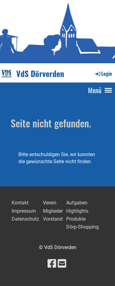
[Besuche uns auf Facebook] (52, 264)
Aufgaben (76, 203)
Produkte (76, 219)
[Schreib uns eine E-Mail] (62, 264)
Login (103, 73)
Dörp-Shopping (83, 227)
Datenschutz (25, 219)
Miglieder (53, 211)
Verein (49, 203)
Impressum (24, 211)
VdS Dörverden (40, 73)
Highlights (77, 211)
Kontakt (20, 203)
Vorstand (53, 219)
